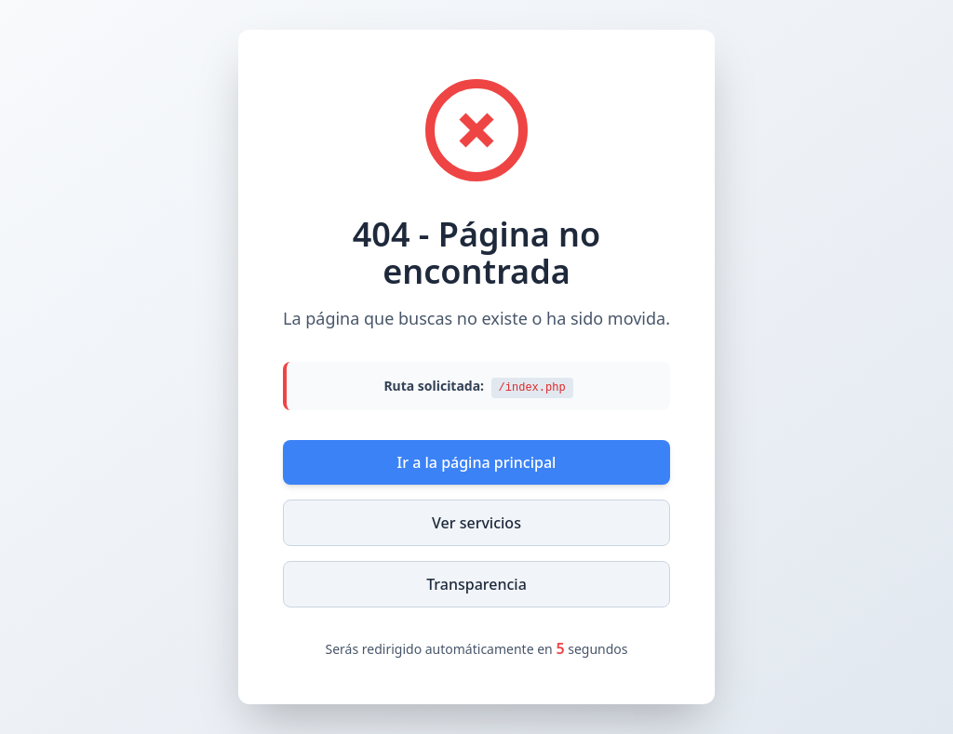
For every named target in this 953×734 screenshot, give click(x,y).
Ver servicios (476, 523)
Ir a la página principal (477, 462)
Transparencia (476, 584)
